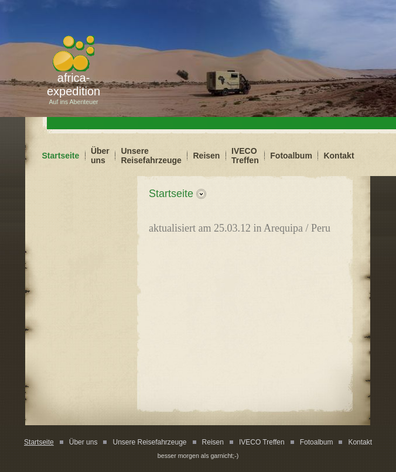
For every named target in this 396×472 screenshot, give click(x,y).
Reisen (206, 155)
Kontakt (338, 155)
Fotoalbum (291, 155)
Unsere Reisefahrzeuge (151, 155)
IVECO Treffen (245, 155)
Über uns (100, 155)
